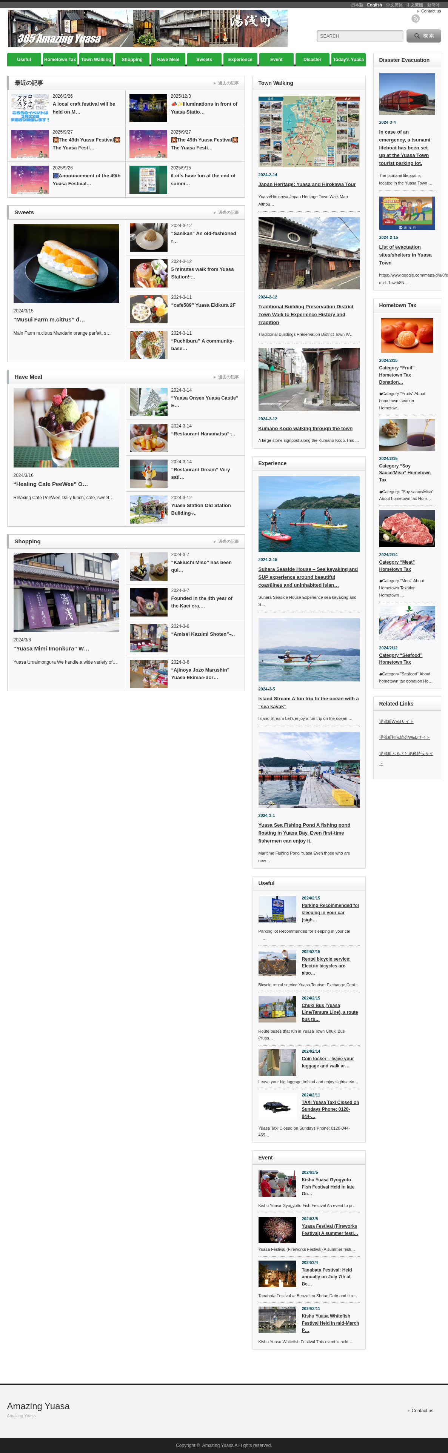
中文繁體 (414, 5)
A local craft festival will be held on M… (84, 108)
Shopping (132, 59)
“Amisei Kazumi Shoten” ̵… (203, 634)
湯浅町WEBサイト (396, 721)
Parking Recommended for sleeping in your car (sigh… (331, 912)
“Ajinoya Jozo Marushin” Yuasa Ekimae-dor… (200, 673)
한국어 (433, 5)
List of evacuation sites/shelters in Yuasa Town (405, 255)
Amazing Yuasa (38, 1406)
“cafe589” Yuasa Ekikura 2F (203, 305)
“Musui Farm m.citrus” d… (49, 319)
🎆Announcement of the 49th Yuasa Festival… (87, 179)
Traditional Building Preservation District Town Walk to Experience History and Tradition (306, 314)
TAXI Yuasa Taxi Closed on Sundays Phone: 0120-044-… (330, 1109)
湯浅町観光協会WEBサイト (404, 737)
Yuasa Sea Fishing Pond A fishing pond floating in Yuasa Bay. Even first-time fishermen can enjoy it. (305, 833)
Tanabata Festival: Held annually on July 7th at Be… (327, 1277)
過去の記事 (228, 83)
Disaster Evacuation (312, 61)
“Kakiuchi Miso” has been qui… (201, 566)
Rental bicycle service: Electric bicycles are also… (326, 966)
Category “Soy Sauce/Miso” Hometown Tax (405, 473)
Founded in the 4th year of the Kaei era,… (202, 602)
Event (276, 59)
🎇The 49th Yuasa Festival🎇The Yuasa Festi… (86, 144)
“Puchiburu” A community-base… (202, 344)
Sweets (204, 59)
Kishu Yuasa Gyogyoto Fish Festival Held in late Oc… (328, 1186)
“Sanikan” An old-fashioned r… (203, 237)
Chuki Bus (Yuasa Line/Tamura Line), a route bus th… (330, 1012)
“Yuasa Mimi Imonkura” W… (52, 648)
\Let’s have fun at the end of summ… (203, 179)
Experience (240, 59)
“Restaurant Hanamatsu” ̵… (203, 434)
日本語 (357, 5)
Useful (24, 59)
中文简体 (394, 5)
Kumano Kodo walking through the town (306, 428)
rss (415, 18)
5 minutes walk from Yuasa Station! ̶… (202, 273)
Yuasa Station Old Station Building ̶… (201, 509)
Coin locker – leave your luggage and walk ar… (328, 1062)
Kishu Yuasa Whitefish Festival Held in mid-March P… (330, 1323)
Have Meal (168, 59)
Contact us (431, 11)
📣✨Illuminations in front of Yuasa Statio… (204, 108)
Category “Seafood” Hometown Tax (401, 659)
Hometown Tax (60, 59)
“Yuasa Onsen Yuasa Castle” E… (205, 401)
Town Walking (96, 59)
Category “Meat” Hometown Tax (397, 566)
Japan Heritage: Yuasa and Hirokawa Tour (307, 184)
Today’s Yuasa (348, 59)
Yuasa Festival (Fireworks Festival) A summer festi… (330, 1230)
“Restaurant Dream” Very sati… (200, 473)
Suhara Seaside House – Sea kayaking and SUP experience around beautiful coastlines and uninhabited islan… (308, 577)
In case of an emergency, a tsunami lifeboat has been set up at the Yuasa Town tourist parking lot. (405, 147)
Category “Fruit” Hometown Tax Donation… (397, 374)
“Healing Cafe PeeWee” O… (51, 484)
